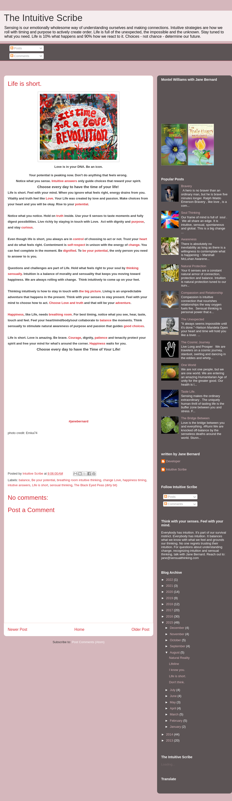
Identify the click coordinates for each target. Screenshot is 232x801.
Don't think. (177, 682)
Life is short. (177, 676)
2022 (170, 579)
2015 (170, 622)
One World (188, 365)
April (173, 708)
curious (27, 227)
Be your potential (43, 480)
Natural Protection (193, 266)
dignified (69, 250)
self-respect (76, 245)
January (176, 726)
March (175, 714)
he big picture (90, 291)
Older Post (140, 629)
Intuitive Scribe (176, 469)
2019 (170, 598)
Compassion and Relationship (202, 292)
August (175, 652)
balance (105, 320)
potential (81, 204)
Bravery (186, 186)
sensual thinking (61, 485)
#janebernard (78, 421)
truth (60, 216)
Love (49, 198)
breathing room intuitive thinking (79, 480)
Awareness (188, 239)
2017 (170, 610)
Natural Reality (179, 658)
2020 (170, 592)
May (173, 702)
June (174, 696)
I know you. (177, 670)
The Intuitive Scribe (43, 18)
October (176, 640)
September (178, 646)
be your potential (95, 250)
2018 (170, 604)
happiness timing (134, 480)
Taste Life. (188, 391)
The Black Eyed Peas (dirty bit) (95, 485)
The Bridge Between (195, 418)
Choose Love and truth (66, 303)
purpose (137, 221)
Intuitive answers (64, 181)
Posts (16, 48)
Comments (19, 56)
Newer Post (17, 629)
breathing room (60, 314)
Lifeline (174, 664)
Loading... (168, 764)
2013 (170, 740)
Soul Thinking (190, 212)
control (78, 239)
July (173, 690)
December (177, 628)
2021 (170, 586)
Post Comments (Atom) (88, 642)
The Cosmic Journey (195, 342)
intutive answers (19, 485)
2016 (170, 616)
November (177, 634)
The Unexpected (192, 319)
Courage (74, 337)
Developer (173, 461)
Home (79, 629)
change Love (112, 480)
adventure (123, 303)
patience (101, 337)
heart (142, 239)
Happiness (16, 314)
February (176, 720)
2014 (170, 734)
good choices (134, 326)
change (134, 245)
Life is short (40, 485)
